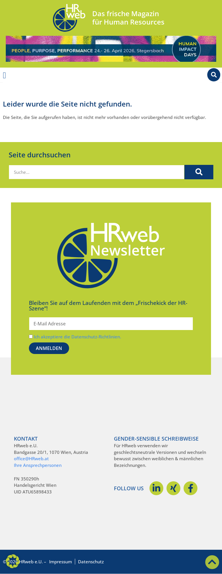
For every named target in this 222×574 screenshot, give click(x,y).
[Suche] (198, 172)
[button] (12, 561)
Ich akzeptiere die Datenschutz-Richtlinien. (77, 337)
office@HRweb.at (31, 458)
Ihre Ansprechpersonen (38, 465)
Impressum (60, 561)
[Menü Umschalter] (4, 75)
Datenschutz (91, 561)
